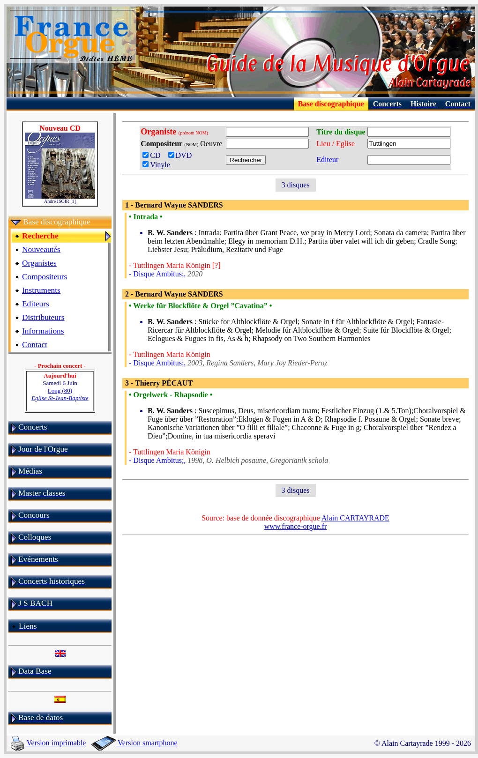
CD (154, 155)
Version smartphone (134, 743)
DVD (182, 155)
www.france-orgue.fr (295, 526)
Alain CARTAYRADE (355, 518)
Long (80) (60, 394)
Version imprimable (48, 743)
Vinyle (156, 165)
